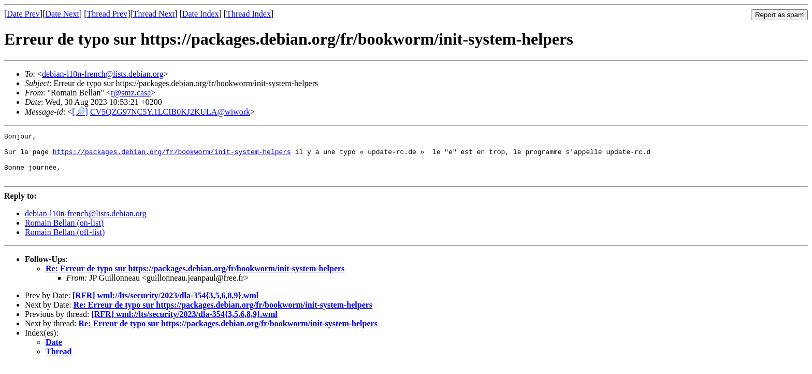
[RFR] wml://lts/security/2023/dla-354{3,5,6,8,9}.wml (165, 304)
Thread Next (154, 13)
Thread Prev (106, 13)
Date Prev (23, 13)
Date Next (62, 13)
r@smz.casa (131, 92)
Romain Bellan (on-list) (64, 232)
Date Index (200, 13)
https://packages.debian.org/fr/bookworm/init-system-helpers (172, 156)
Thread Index (248, 13)
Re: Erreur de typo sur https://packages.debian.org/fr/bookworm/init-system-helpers (195, 277)
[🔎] (80, 111)
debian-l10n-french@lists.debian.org (103, 74)
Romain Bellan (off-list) (65, 241)
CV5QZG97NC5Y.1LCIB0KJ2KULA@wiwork (170, 111)
